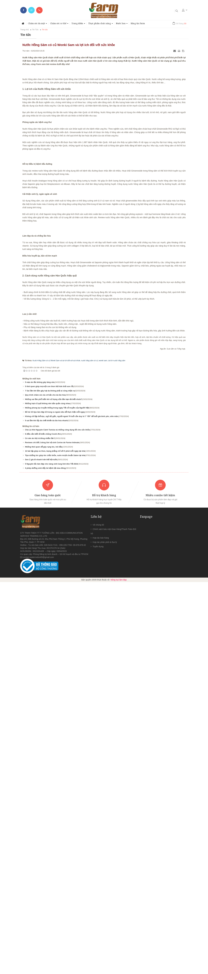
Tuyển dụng (98, 938)
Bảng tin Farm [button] (138, 23)
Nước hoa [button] (122, 24)
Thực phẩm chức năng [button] (100, 24)
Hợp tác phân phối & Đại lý (105, 934)
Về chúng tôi (98, 917)
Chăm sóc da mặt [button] (37, 24)
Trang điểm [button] (78, 24)
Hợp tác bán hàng (101, 930)
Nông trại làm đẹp (119, 972)
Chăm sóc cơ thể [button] (59, 24)
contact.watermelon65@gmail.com (38, 949)
